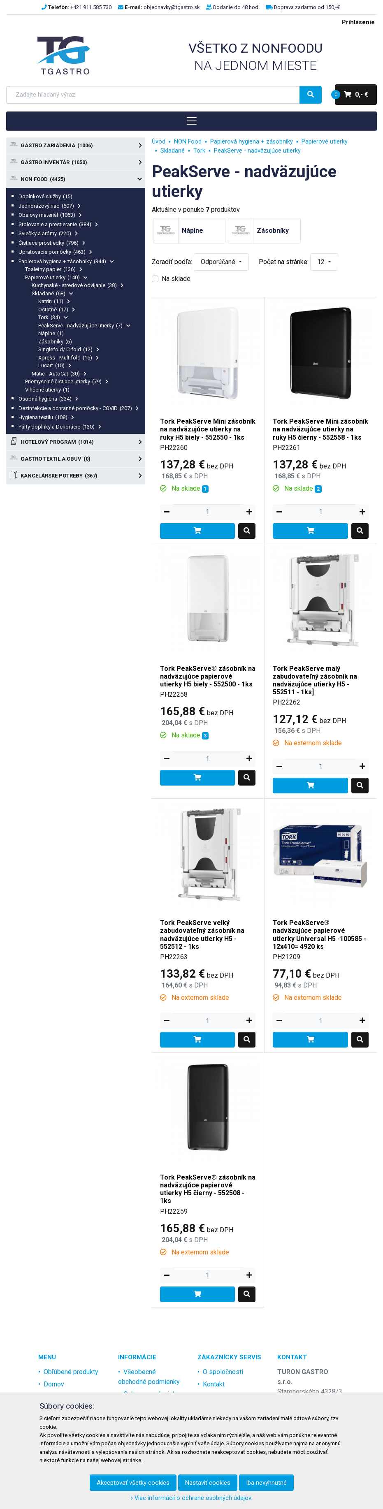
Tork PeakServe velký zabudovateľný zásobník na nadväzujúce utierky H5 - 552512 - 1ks (202, 934)
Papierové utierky (56, 277)
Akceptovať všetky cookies (133, 1482)
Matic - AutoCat (59, 374)
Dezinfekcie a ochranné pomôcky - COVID (79, 408)
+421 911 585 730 (90, 7)
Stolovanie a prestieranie (58, 224)
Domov (54, 1384)
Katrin (54, 301)
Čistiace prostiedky (52, 243)
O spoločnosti (223, 1372)
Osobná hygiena (48, 399)
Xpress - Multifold (68, 358)
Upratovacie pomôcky (55, 252)
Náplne (51, 333)
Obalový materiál (50, 215)
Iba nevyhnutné (266, 1482)
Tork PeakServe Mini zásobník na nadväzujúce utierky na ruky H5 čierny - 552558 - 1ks (320, 429)
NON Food (75, 179)
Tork (53, 317)
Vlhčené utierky (47, 390)
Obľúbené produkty (71, 1372)
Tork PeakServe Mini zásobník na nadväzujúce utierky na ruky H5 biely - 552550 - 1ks (207, 429)
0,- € (351, 94)
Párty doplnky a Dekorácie (60, 427)
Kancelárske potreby (75, 476)
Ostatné (56, 309)
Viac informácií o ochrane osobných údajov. (191, 1498)
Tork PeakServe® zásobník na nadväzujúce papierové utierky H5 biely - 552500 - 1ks (207, 676)
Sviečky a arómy (48, 233)
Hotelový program (75, 442)
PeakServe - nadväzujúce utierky (84, 325)
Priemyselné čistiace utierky (66, 381)
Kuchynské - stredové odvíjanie (77, 285)
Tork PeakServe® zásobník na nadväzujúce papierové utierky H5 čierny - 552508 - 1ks (207, 1189)
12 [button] (321, 262)
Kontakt (214, 1384)
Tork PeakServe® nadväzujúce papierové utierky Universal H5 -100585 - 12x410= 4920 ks (319, 934)
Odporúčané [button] (219, 262)
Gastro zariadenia (75, 145)
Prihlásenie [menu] (358, 22)
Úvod (158, 141)
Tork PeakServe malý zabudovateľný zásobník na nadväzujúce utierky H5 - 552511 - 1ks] (315, 680)
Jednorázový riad (50, 206)
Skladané (52, 293)
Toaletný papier (53, 269)
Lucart (54, 365)
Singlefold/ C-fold (68, 349)
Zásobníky (55, 341)
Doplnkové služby (45, 196)
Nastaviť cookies (207, 1482)
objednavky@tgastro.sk (172, 7)
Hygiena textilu (46, 417)
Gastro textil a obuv (75, 459)
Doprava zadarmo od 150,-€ (307, 7)
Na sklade (176, 279)
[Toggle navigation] (191, 120)
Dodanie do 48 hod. (236, 7)
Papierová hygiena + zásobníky (66, 261)
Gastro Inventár (75, 162)
